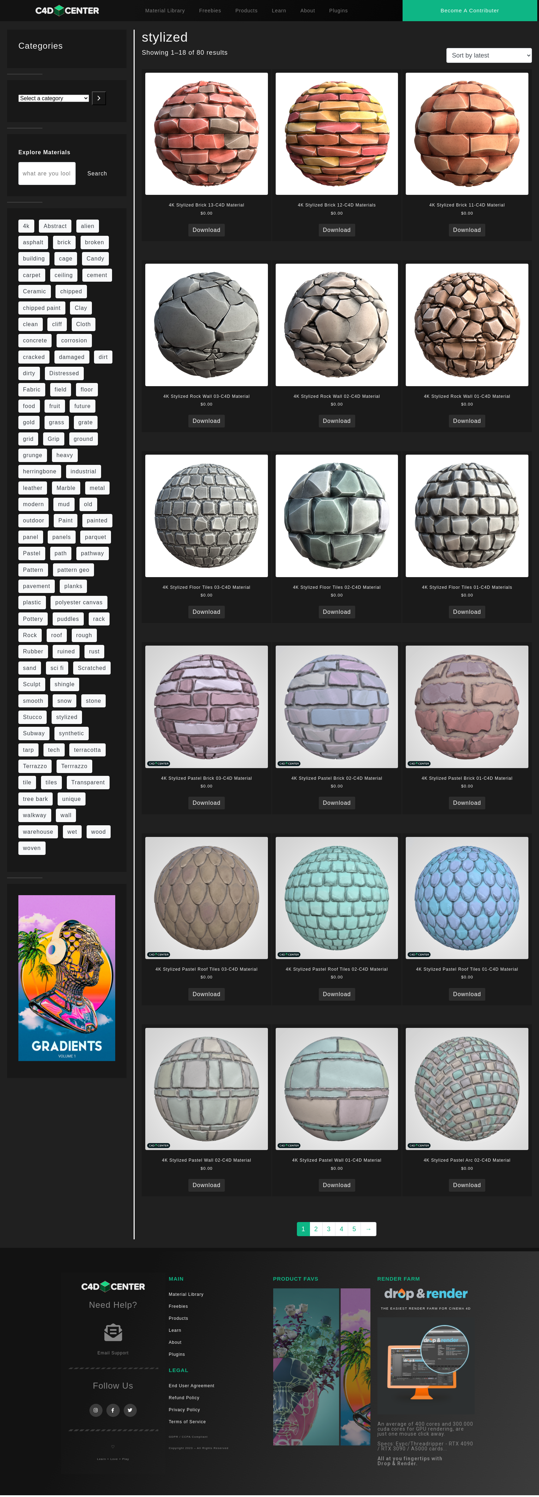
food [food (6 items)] (29, 406)
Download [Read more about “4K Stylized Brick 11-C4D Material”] (467, 230)
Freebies (210, 10)
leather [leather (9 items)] (32, 488)
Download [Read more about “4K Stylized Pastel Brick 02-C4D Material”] (337, 803)
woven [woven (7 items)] (32, 848)
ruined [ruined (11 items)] (66, 651)
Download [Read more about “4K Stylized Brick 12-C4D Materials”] (337, 230)
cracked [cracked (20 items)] (34, 357)
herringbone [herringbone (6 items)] (40, 471)
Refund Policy (184, 1397)
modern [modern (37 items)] (33, 504)
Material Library (165, 10)
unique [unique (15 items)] (71, 799)
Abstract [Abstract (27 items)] (55, 226)
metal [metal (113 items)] (97, 488)
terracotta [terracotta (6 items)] (87, 750)
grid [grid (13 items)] (28, 439)
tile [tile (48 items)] (27, 782)
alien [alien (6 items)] (87, 226)
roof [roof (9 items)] (56, 635)
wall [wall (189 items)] (65, 815)
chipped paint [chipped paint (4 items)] (42, 308)
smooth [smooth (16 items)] (33, 701)
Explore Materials (44, 152)
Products (246, 10)
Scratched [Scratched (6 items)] (92, 668)
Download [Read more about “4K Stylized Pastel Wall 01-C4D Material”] (337, 1185)
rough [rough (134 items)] (84, 635)
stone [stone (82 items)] (93, 701)
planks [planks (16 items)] (73, 586)
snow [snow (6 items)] (64, 701)
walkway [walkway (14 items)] (35, 815)
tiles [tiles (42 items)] (51, 782)
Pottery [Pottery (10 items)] (33, 619)
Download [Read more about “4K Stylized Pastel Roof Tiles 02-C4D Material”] (337, 994)
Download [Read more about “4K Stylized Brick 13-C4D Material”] (207, 230)
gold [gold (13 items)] (29, 422)
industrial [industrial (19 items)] (83, 471)
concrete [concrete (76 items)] (35, 340)
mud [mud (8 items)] (64, 504)
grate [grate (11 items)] (85, 422)
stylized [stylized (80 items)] (67, 717)
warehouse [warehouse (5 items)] (38, 832)
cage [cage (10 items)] (65, 259)
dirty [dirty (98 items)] (29, 373)
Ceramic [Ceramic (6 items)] (34, 291)
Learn (279, 10)
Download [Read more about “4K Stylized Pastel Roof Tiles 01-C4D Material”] (467, 994)
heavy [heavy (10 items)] (65, 455)
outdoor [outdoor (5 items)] (33, 520)
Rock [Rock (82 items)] (30, 635)
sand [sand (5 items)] (29, 668)
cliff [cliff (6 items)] (57, 324)
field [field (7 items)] (61, 390)
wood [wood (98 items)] (98, 832)
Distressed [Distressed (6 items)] (64, 373)
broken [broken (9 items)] (94, 242)
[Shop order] (489, 55)
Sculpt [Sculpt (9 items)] (32, 684)
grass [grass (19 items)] (57, 422)
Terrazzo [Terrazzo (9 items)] (35, 766)
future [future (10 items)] (82, 406)
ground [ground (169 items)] (83, 439)
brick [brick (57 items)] (64, 242)
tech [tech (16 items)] (54, 750)
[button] (470, 10)
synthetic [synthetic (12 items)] (71, 733)
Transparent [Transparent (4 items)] (88, 782)
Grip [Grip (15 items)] (54, 439)
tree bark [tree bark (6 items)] (35, 799)
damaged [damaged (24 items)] (72, 357)
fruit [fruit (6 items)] (54, 406)
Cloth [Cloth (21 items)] (83, 324)
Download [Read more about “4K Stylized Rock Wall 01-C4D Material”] (467, 421)
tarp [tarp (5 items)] (28, 750)
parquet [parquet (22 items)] (95, 537)
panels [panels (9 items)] (61, 537)
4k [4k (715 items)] (26, 226)
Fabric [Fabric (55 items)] (32, 390)
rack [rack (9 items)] (99, 619)
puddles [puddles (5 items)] (68, 619)
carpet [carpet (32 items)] (32, 275)
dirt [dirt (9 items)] (103, 357)
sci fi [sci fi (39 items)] (57, 668)
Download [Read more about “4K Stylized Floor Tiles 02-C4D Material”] (337, 612)
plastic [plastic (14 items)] (32, 602)
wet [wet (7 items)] (72, 832)
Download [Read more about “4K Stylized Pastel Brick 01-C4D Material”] (467, 803)
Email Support (113, 1353)
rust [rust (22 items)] (94, 651)
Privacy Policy (184, 1409)
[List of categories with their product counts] (53, 98)
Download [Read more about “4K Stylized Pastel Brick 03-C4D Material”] (207, 803)
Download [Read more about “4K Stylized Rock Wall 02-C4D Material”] (337, 421)
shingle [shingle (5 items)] (65, 684)
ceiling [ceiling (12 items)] (64, 275)
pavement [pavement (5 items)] (36, 586)
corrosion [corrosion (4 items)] (74, 340)
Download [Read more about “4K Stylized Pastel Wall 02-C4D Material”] (207, 1185)
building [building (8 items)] (34, 259)
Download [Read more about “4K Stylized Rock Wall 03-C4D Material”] (207, 421)
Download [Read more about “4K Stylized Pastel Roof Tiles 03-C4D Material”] (207, 994)
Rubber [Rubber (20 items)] (33, 651)
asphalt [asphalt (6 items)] (33, 242)
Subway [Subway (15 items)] (34, 733)
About (307, 10)
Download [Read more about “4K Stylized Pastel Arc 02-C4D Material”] (467, 1185)
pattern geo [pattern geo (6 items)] (74, 570)
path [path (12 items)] (61, 553)
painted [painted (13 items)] (97, 520)
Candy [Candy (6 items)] (96, 259)
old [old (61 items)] (88, 504)
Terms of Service (187, 1421)
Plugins (338, 10)
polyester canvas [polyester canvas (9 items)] (78, 602)
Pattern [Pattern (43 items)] (33, 570)
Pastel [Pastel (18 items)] (32, 553)
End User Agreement (192, 1385)
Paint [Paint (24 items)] (65, 520)
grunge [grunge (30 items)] (32, 455)
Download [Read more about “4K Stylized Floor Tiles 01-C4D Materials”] (467, 612)
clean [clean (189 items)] (30, 324)
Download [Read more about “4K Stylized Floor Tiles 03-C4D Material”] (207, 612)
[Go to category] (99, 98)
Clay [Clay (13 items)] (81, 308)
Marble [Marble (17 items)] (66, 488)
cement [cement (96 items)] (97, 275)
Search (97, 173)
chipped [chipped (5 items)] (71, 291)
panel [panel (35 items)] (31, 537)
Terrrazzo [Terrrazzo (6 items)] (74, 766)
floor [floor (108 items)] (87, 390)
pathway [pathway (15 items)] (92, 553)
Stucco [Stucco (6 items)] (32, 717)
